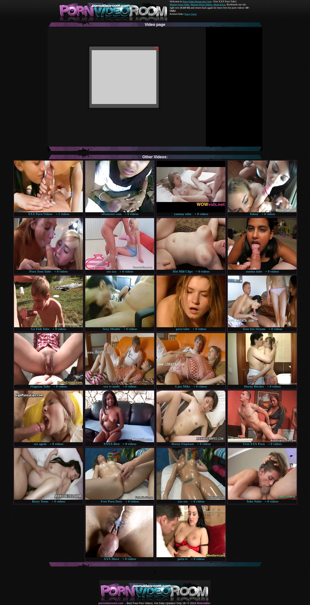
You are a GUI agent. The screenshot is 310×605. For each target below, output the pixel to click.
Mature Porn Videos (201, 4)
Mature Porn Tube (179, 4)
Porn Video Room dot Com (197, 1)
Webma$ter (203, 603)
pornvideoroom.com (110, 603)
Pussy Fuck (190, 14)
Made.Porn (219, 4)
